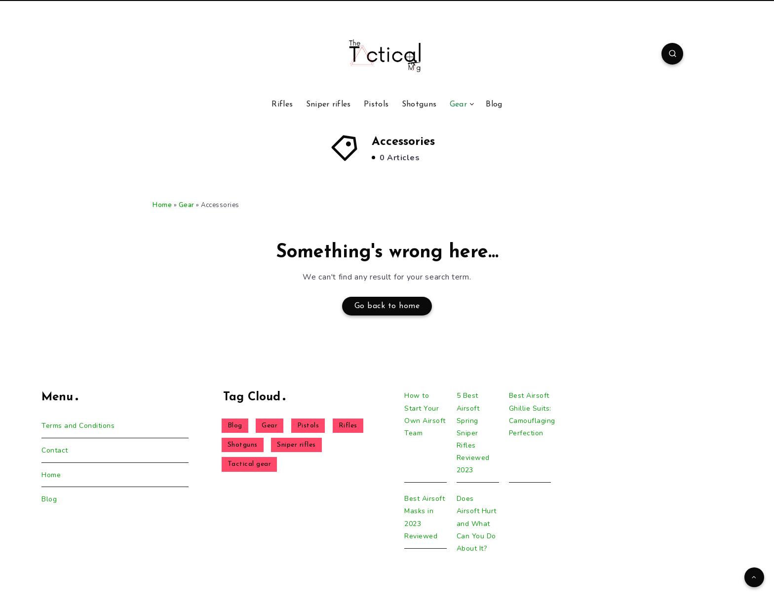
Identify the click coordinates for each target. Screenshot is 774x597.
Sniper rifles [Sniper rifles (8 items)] (296, 445)
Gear (458, 104)
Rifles (282, 104)
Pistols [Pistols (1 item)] (308, 425)
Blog (494, 104)
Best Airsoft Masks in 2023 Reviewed (424, 517)
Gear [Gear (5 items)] (269, 425)
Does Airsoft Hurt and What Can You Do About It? (477, 523)
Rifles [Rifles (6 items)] (348, 425)
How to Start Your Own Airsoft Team (425, 414)
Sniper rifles (328, 104)
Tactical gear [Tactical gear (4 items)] (249, 464)
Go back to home (387, 306)
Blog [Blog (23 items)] (235, 425)
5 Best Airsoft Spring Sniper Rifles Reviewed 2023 (473, 433)
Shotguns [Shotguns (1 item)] (243, 445)
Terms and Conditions (78, 425)
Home (162, 205)
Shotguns (419, 104)
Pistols (376, 104)
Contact (54, 450)
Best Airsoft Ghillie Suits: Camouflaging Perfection (532, 414)
